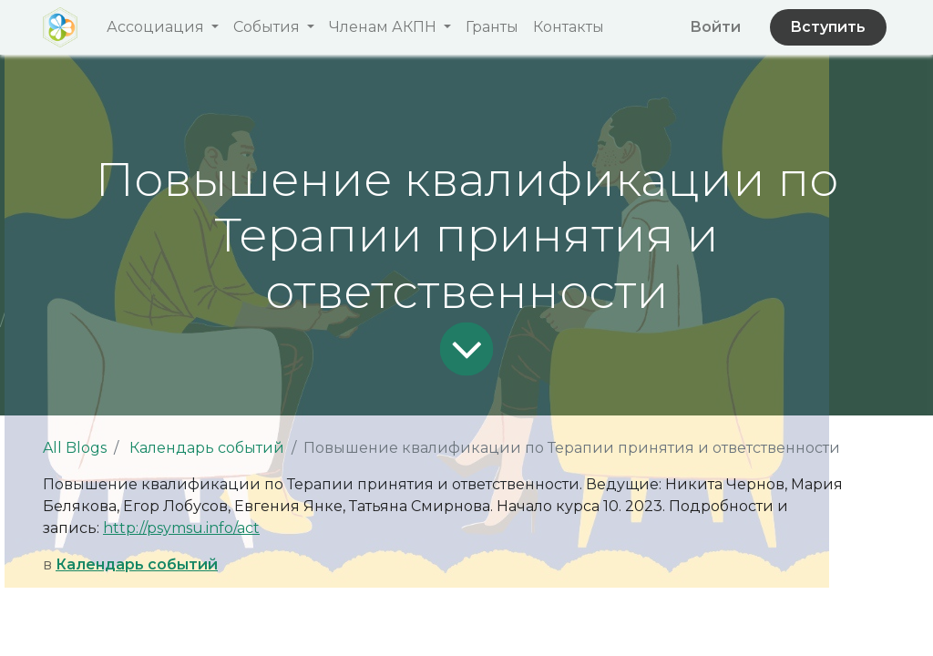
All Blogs (75, 447)
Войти (715, 27)
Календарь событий (206, 447)
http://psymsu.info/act (181, 528)
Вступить (828, 27)
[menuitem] (492, 27)
